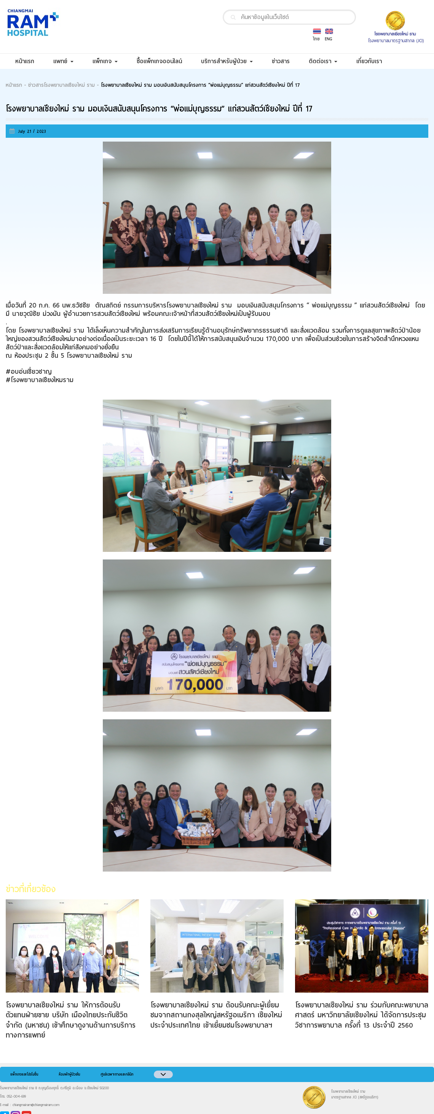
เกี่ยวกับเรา (373, 61)
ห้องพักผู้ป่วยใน (69, 1074)
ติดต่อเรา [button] (323, 61)
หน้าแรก (29, 61)
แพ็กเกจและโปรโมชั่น (24, 1074)
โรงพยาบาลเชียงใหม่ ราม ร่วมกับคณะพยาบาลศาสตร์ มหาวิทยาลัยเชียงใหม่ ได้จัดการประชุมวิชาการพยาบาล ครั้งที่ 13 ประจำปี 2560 (361, 1015)
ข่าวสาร (285, 61)
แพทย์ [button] (63, 61)
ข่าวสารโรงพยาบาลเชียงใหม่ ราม (61, 85)
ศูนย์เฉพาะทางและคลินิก (117, 1074)
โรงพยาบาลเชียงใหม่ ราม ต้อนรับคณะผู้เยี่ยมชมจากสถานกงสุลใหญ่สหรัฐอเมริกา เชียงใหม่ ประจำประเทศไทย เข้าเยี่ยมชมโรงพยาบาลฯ (216, 1015)
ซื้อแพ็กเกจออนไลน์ (164, 61)
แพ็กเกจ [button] (105, 61)
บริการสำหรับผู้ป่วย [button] (227, 61)
